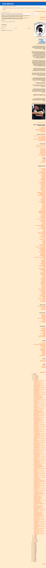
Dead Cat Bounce (42, 199)
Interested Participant (42, 233)
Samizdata (43, 353)
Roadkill (44, 275)
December (35, 375)
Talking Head (43, 287)
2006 (34, 559)
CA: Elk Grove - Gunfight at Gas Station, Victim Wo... (38, 382)
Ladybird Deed (43, 239)
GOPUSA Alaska (42, 220)
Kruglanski (43, 161)
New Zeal (43, 256)
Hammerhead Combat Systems (40, 225)
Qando (44, 266)
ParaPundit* (43, 262)
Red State (43, 270)
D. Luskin (43, 320)
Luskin (44, 243)
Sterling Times (43, 354)
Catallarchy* (43, 186)
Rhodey (44, 271)
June (34, 536)
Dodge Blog (43, 203)
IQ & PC (44, 347)
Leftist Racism (43, 150)
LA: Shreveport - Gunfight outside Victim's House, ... (38, 511)
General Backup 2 (42, 139)
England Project (42, 345)
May (34, 537)
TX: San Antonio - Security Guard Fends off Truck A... (38, 421)
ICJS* (44, 332)
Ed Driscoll (43, 206)
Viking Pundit (43, 293)
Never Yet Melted (42, 255)
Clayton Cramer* (42, 188)
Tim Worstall (43, 288)
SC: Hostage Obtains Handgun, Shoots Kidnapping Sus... (38, 515)
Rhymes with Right (42, 272)
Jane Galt (43, 319)
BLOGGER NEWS (42, 179)
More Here (3, 20)
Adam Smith (43, 314)
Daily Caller (43, 197)
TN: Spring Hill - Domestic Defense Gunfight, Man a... (38, 520)
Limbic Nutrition (43, 348)
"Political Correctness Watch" (40, 130)
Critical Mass (43, 196)
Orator (44, 259)
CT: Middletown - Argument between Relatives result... (39, 529)
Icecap (44, 230)
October (35, 377)
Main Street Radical (42, 244)
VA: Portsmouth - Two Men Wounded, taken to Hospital (39, 395)
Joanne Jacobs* (42, 308)
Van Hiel (44, 159)
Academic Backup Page (41, 138)
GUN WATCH (8, 4)
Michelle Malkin (43, 250)
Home (16, 28)
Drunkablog (43, 205)
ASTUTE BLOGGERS (41, 173)
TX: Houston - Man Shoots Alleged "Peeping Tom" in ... (38, 484)
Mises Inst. (43, 322)
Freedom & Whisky (42, 360)
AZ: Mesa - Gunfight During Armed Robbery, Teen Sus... (38, 418)
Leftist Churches (42, 149)
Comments (34, 14)
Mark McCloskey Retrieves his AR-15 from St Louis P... (39, 487)
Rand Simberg (43, 269)
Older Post (29, 28)
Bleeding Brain (43, 178)
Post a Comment (4, 26)
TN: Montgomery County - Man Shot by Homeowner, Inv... (38, 447)
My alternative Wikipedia (41, 140)
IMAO (44, 229)
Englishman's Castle (42, 355)
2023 (34, 543)
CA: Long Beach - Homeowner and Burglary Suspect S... (38, 384)
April (34, 538)
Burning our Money (42, 343)
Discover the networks (41, 201)
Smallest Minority (42, 283)
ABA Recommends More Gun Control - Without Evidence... (39, 389)
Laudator (44, 241)
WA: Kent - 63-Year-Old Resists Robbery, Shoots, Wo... (38, 507)
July (34, 535)
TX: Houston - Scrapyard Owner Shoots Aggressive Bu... (38, 513)
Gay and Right (43, 216)
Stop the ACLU (43, 285)
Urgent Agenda (43, 291)
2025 (34, 374)
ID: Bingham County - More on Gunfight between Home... (38, 411)
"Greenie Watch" (42, 131)
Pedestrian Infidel (42, 263)
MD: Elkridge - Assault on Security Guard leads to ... (38, 407)
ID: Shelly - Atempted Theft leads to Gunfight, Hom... (38, 416)
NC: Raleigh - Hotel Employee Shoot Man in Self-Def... (39, 430)
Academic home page (42, 137)
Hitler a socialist (42, 151)
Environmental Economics (41, 318)
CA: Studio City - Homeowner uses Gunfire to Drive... (38, 485)
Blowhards (43, 180)
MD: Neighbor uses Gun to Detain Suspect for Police (38, 455)
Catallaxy (43, 329)
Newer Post (2, 28)
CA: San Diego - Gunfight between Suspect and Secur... (38, 467)
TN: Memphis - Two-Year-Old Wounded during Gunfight (37, 396)
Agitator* (44, 169)
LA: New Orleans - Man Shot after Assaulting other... (38, 463)
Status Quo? (43, 154)
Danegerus (43, 198)
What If (44, 297)
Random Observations (41, 268)
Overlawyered (43, 261)
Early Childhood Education (41, 306)
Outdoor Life (43, 260)
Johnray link (43, 136)
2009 (34, 556)
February (35, 540)
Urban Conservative (42, 290)
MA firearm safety (42, 245)
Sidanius (44, 160)
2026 (34, 373)
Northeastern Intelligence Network (40, 257)
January (35, 541)
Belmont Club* (43, 175)
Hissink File (43, 331)
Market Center (43, 247)
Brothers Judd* (43, 183)
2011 (34, 554)
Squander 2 (43, 284)
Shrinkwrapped (43, 281)
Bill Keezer (43, 177)
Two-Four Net (43, 289)
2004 (34, 561)
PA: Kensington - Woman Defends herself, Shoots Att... (38, 525)
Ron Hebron (43, 276)
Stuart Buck (43, 286)
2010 (34, 555)
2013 (34, 552)
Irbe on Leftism (43, 155)
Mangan (44, 246)
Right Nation (43, 273)
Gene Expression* (42, 217)
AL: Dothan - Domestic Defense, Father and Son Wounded (38, 492)
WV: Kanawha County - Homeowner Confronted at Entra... (38, 462)
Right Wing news (42, 274)
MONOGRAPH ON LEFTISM (40, 145)
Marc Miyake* (43, 309)
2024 (34, 542)
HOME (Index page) (42, 19)
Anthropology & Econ (42, 172)
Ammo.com (43, 171)
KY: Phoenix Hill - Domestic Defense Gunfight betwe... (39, 532)
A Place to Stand (42, 361)
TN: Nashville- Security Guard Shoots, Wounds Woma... (39, 460)
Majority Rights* (42, 349)
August (35, 379)
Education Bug (43, 307)
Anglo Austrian (43, 342)
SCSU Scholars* (42, 278)
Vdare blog (43, 292)
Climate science (42, 189)
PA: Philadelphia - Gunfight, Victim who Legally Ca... (38, 432)
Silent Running (43, 282)
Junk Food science (42, 235)
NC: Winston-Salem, (36, 499)
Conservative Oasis (42, 193)
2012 (34, 553)
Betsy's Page (43, 176)
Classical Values (42, 187)
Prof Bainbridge (43, 265)
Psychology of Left (42, 153)
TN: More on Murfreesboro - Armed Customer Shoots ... (38, 500)
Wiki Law (44, 299)
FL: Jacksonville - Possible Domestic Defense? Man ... (39, 472)
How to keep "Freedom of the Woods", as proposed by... (39, 477)
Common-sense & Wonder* (41, 192)
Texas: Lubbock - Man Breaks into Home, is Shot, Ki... (38, 518)
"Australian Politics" (42, 128)
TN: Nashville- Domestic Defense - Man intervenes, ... (38, 391)
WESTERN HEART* (42, 335)
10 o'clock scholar (42, 168)
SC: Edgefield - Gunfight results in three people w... (38, 428)
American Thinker (42, 170)
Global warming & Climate (41, 219)
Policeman (43, 352)
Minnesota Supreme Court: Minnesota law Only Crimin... (39, 393)
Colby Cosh (43, 190)
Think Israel (43, 367)
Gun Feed (43, 222)
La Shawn (43, 240)
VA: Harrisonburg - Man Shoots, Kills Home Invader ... (39, 494)
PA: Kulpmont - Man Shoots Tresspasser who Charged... (38, 502)
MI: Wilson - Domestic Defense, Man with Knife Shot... (39, 381)
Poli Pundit (43, 264)
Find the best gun (42, 213)
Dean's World (43, 200)
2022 (34, 544)
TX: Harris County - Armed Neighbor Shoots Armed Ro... (38, 516)
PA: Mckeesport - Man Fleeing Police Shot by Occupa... (39, 482)
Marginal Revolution (42, 321)
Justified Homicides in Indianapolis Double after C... (38, 423)
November (35, 376)
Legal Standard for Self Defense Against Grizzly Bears (38, 419)
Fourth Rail (43, 214)
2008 (34, 557)
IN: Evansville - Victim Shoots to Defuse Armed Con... (38, 453)
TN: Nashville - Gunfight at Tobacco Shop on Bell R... (38, 446)
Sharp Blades (43, 279)
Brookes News (43, 328)
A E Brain (43, 327)
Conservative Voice (42, 194)
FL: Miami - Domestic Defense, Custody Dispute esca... (38, 506)
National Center (42, 253)
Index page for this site (41, 122)
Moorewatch (43, 252)
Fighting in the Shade (42, 212)
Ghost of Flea (43, 218)
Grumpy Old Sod (42, 221)
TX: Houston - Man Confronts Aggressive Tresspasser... (37, 498)
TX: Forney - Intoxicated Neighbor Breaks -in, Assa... (38, 530)
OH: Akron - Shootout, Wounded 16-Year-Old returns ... (38, 412)
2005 (34, 560)
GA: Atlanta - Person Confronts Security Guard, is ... (38, 398)
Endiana (44, 209)
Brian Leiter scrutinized (41, 182)
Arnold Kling (43, 315)
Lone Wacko (43, 242)
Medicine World (43, 249)
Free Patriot (43, 215)
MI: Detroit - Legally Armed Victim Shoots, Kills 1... (38, 451)
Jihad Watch (43, 234)
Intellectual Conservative (41, 232)
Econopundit (43, 317)
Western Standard (42, 296)
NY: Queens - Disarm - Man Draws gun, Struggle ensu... (38, 433)
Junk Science (43, 236)
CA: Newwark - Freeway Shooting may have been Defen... (39, 435)
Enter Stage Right (42, 210)
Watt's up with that (42, 295)
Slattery (44, 334)
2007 (34, 558)
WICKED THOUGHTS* (41, 298)
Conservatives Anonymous (41, 195)
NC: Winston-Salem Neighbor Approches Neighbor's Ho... (38, 465)
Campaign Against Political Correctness (39, 344)
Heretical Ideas (43, 226)
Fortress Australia (42, 330)
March (35, 539)
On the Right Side (42, 258)
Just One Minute (42, 237)
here (38, 95)
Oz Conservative (42, 333)
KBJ (44, 238)
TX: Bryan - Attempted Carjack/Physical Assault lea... (38, 479)
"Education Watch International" (40, 129)
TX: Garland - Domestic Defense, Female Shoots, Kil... (38, 444)
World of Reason (42, 301)
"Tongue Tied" (43, 127)
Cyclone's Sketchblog (42, 336)
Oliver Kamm (43, 351)
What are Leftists (42, 152)
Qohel (44, 267)
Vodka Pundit (43, 294)
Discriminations (43, 202)
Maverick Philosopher (42, 248)
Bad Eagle (43, 174)
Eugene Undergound (42, 211)
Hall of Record (43, 224)
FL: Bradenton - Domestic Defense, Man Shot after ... (38, 437)
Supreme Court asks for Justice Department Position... (38, 496)
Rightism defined (42, 148)
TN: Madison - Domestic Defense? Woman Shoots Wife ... (38, 386)
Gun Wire (43, 223)
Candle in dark (43, 185)
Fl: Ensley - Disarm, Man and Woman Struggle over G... (39, 449)
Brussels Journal (42, 184)
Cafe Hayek (43, 316)
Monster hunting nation (41, 251)
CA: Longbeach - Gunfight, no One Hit (39, 480)
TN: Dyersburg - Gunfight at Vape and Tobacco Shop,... (39, 388)
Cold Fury (43, 191)
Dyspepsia (43, 207)
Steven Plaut (43, 366)
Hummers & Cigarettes (41, 228)
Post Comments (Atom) (9, 30)
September (35, 378)
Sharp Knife (43, 280)
